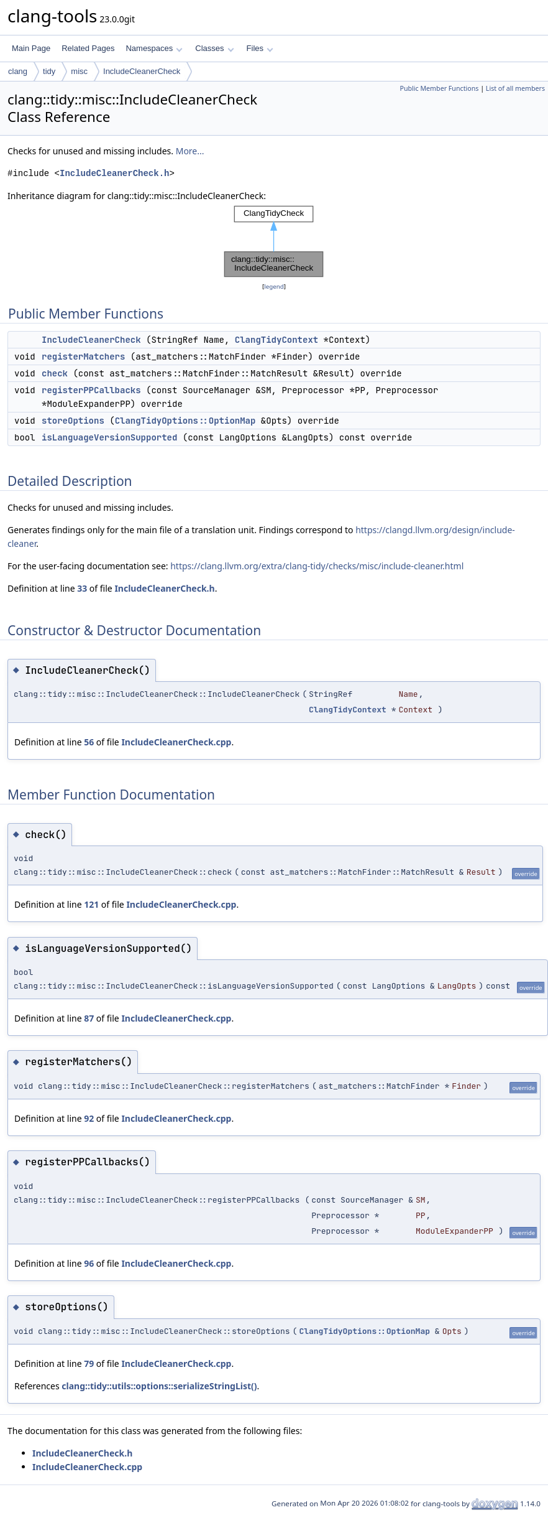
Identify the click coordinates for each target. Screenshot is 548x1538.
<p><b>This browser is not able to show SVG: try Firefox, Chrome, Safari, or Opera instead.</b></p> (274, 241)
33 (82, 588)
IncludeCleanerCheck (141, 71)
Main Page (31, 48)
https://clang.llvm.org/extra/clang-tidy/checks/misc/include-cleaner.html (317, 566)
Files (260, 48)
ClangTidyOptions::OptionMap (185, 420)
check (55, 373)
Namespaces (154, 48)
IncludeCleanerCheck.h (114, 173)
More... (190, 151)
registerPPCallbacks (91, 390)
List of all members (515, 88)
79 (89, 1363)
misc (79, 71)
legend (274, 286)
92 (89, 1118)
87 (89, 1018)
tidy (49, 71)
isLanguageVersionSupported (109, 437)
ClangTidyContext (276, 339)
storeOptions (73, 420)
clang (17, 71)
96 (89, 1263)
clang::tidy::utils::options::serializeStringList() (159, 1386)
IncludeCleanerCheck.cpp (176, 742)
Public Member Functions (439, 88)
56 (89, 742)
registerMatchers (83, 356)
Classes (214, 48)
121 (91, 904)
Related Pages (88, 48)
